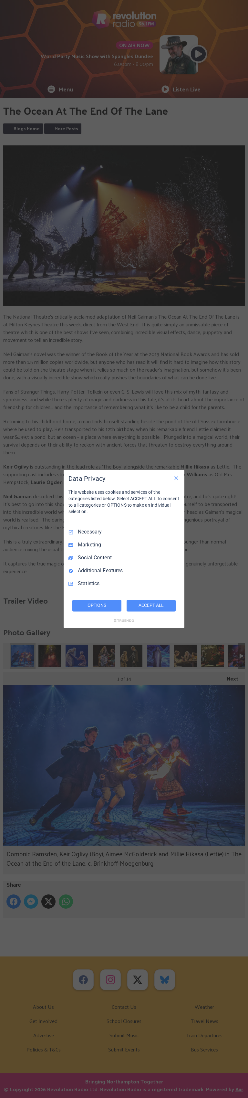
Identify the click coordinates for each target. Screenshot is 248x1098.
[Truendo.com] (124, 620)
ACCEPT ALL (151, 605)
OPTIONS (97, 605)
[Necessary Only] (176, 478)
